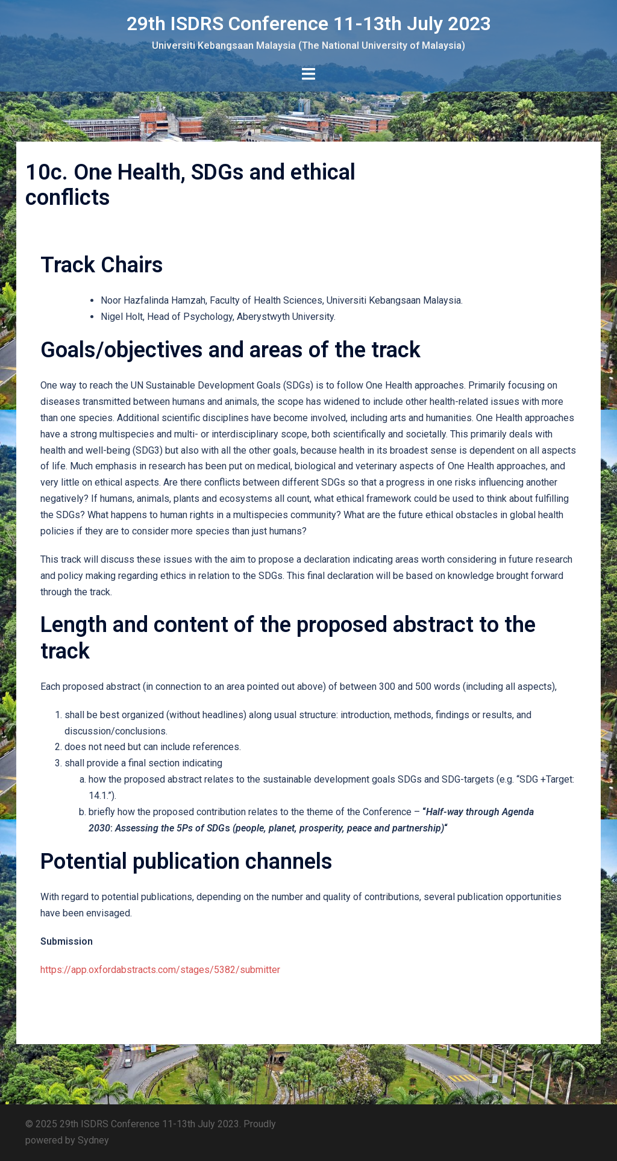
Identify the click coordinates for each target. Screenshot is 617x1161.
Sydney (93, 1140)
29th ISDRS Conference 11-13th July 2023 (309, 23)
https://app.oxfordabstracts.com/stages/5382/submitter (160, 969)
